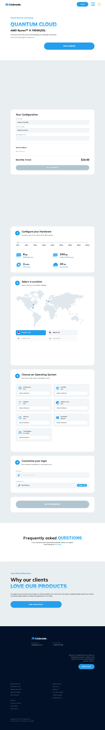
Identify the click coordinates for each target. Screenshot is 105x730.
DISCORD (58, 544)
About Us (13, 700)
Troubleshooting (57, 695)
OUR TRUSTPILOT (36, 604)
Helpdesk (55, 689)
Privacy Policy (14, 706)
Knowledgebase (57, 698)
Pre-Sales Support (58, 692)
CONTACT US (30, 37)
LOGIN (82, 4)
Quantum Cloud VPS (16, 689)
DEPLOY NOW (86, 667)
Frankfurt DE (24, 332)
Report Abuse (15, 709)
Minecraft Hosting (15, 692)
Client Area (56, 686)
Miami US (54, 332)
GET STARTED (69, 46)
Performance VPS (16, 686)
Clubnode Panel (57, 684)
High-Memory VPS (16, 684)
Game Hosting (15, 695)
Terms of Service (16, 703)
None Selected (20, 151)
